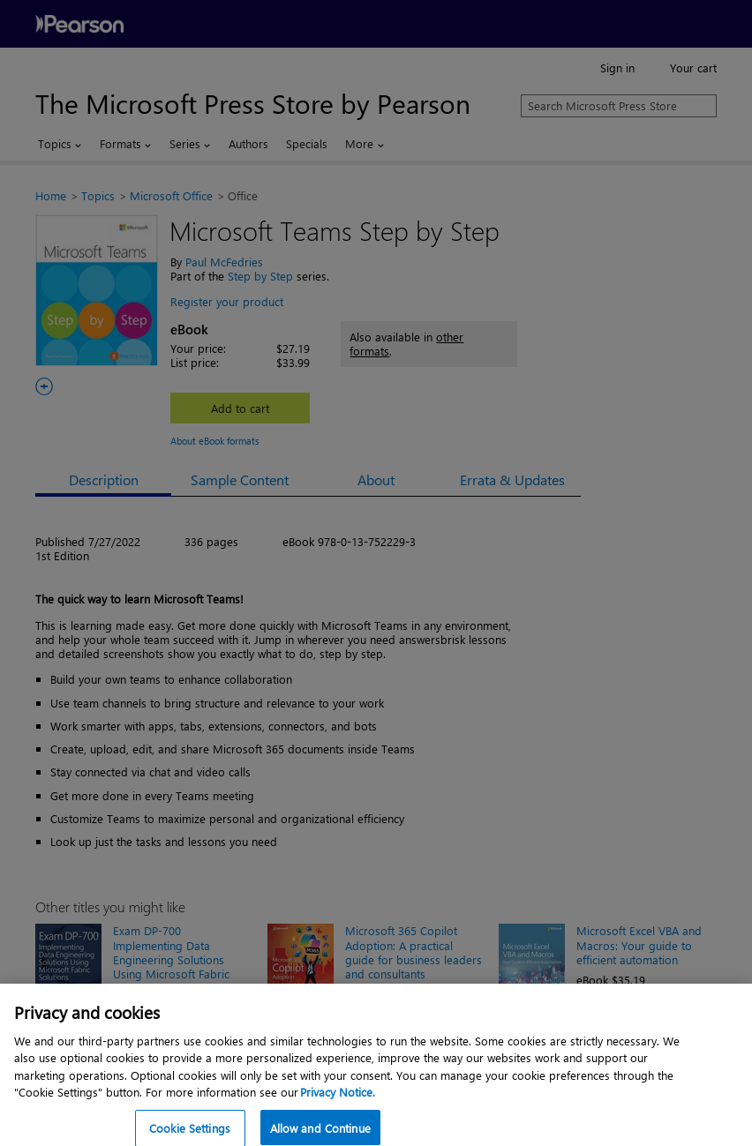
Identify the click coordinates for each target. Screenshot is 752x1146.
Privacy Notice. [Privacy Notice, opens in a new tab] (337, 1104)
